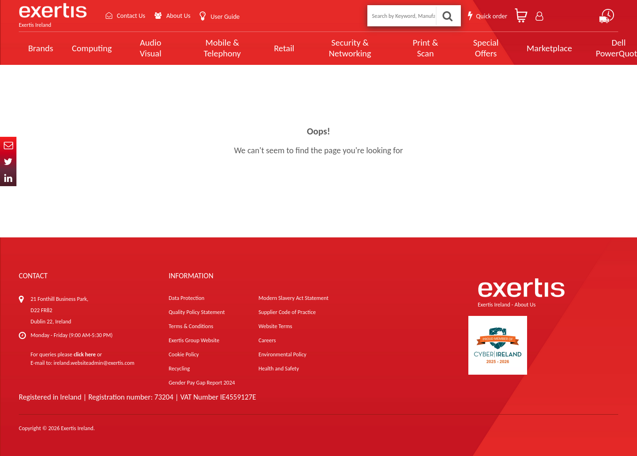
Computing (92, 48)
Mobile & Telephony (213, 48)
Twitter (8, 161)
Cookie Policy (184, 354)
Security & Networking (333, 48)
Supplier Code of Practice (287, 312)
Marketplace (518, 48)
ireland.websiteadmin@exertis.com (94, 363)
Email (8, 145)
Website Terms (275, 326)
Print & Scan (402, 48)
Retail (272, 48)
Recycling (179, 368)
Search (447, 16)
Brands (40, 48)
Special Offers (457, 48)
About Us (179, 16)
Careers (267, 340)
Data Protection (186, 298)
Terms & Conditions (191, 326)
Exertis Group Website (194, 340)
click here (85, 354)
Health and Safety (278, 368)
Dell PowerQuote (584, 48)
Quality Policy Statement (197, 312)
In (8, 178)
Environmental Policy (282, 354)
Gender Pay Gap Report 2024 (202, 382)
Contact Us (131, 16)
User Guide (226, 17)
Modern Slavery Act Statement (293, 298)
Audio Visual (148, 48)
